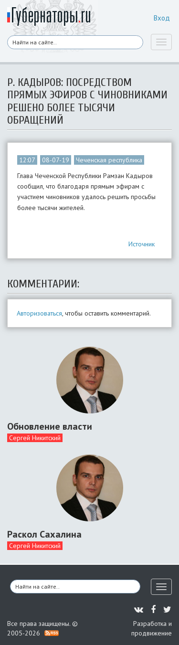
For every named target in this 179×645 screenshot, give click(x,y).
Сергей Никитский (35, 438)
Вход (162, 17)
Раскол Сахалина (44, 534)
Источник (141, 244)
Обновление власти (49, 426)
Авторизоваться (39, 313)
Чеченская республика (109, 160)
